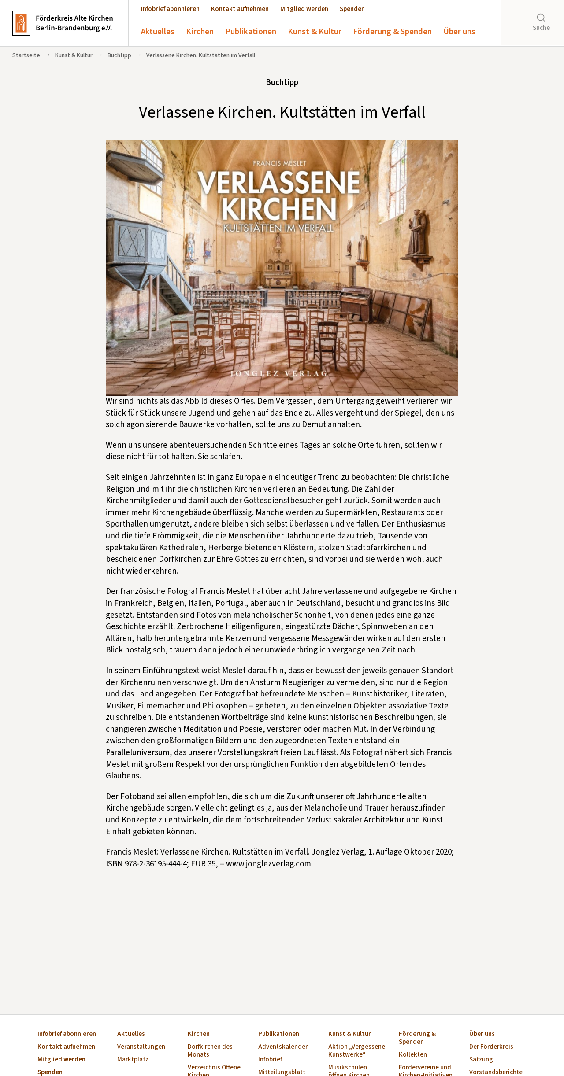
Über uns (459, 32)
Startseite (26, 55)
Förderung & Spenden (392, 32)
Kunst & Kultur (314, 32)
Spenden (352, 9)
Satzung (481, 1060)
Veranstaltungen (141, 1047)
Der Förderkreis (491, 1047)
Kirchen (200, 32)
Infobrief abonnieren (170, 9)
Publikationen (250, 32)
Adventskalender (283, 1047)
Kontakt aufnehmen (240, 9)
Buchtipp (119, 55)
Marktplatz (132, 1060)
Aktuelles (157, 32)
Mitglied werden (304, 9)
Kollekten (413, 1055)
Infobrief (270, 1060)
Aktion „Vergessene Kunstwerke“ (356, 1051)
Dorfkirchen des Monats (210, 1051)
